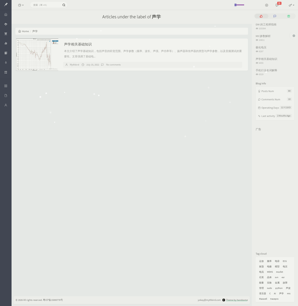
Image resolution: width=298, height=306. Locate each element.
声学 (281, 293)
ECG (285, 261)
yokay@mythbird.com (209, 300)
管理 (261, 288)
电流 (261, 271)
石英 (261, 277)
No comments (113, 64)
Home (23, 31)
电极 (269, 266)
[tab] (261, 16)
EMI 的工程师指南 (266, 24)
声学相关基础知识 (78, 44)
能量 (261, 282)
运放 (261, 261)
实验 (269, 282)
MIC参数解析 (263, 36)
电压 (285, 266)
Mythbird (74, 64)
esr (283, 277)
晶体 (269, 277)
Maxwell (263, 298)
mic (288, 293)
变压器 (262, 293)
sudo (269, 288)
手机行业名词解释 (266, 70)
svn (276, 277)
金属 (277, 282)
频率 (269, 261)
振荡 (261, 266)
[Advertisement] (275, 190)
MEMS (270, 271)
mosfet (279, 271)
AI (275, 293)
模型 (277, 266)
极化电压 (261, 47)
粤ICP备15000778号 (53, 300)
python (279, 288)
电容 (277, 261)
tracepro (274, 298)
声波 (288, 288)
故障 (285, 282)
